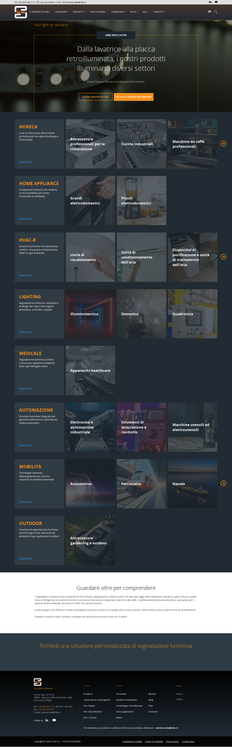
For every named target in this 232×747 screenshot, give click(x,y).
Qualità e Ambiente (126, 700)
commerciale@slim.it (166, 728)
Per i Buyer (89, 706)
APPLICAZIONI (97, 11)
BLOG (133, 11)
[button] (223, 143)
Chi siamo (121, 694)
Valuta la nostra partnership (139, 97)
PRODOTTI (78, 11)
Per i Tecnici (90, 717)
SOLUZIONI (60, 11)
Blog (151, 700)
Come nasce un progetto (97, 700)
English (179, 699)
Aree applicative (125, 712)
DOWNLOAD (117, 11)
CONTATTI (158, 11)
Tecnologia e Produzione (129, 706)
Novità (152, 694)
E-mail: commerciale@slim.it (47, 712)
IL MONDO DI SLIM (39, 11)
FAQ (145, 11)
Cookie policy (188, 741)
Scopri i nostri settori (90, 97)
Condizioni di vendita (132, 741)
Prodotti (88, 694)
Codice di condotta (154, 741)
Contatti (153, 712)
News (119, 717)
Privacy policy (172, 741)
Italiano (179, 694)
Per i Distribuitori (93, 712)
